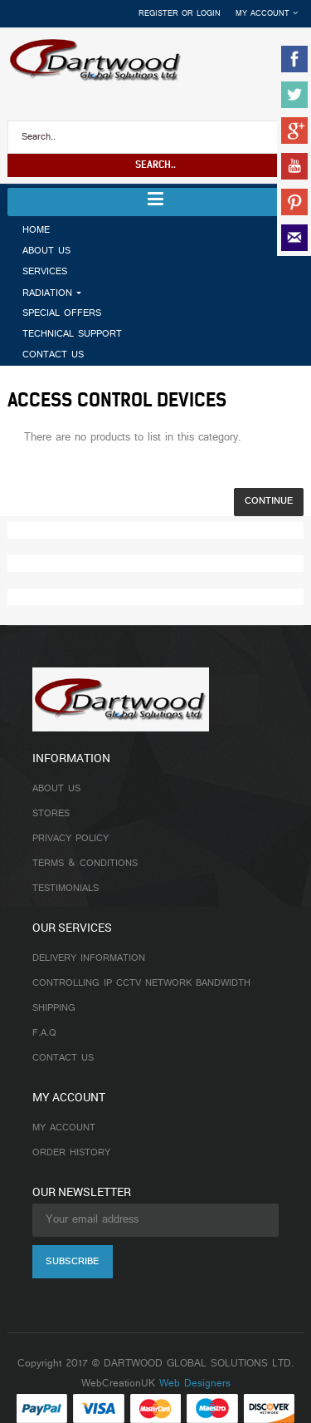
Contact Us (63, 1058)
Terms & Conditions (85, 863)
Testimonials (65, 888)
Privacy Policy (70, 838)
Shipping (53, 1008)
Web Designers (195, 1384)
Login (209, 14)
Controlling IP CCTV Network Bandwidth (141, 983)
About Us (56, 788)
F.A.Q (44, 1033)
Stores (51, 813)
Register (158, 14)
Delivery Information (88, 958)
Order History (71, 1153)
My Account (63, 1128)
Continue (269, 501)
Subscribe (72, 1261)
